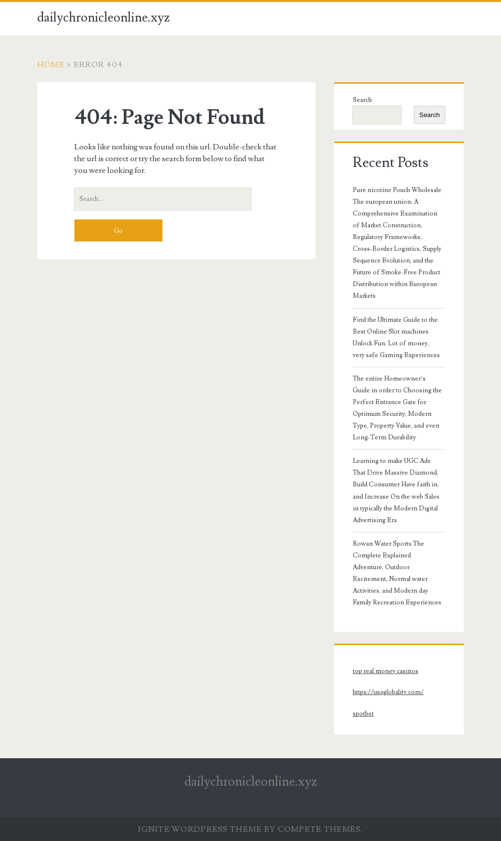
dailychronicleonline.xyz (103, 17)
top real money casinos (385, 671)
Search (362, 100)
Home (51, 65)
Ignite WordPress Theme (200, 829)
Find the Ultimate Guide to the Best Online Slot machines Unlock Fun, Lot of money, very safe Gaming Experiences (396, 337)
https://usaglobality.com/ (388, 692)
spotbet (363, 714)
